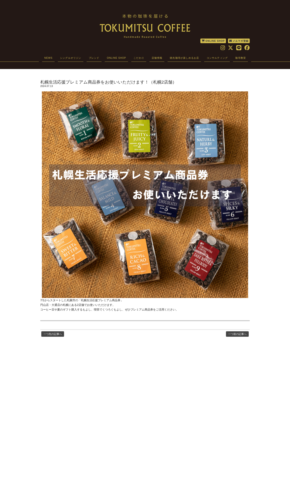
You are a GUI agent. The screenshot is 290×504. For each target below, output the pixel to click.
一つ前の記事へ (237, 334)
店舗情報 (157, 58)
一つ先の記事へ (53, 334)
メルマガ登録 (239, 41)
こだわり (139, 58)
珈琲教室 (240, 58)
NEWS (48, 58)
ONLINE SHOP (213, 41)
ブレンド (94, 58)
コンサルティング (217, 58)
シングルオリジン (70, 58)
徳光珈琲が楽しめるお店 (184, 58)
